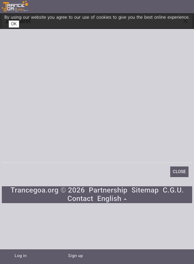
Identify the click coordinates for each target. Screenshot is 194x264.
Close (179, 171)
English (112, 199)
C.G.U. (173, 190)
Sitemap (145, 190)
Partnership (108, 190)
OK (14, 24)
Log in (20, 256)
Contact (80, 199)
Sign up (75, 256)
